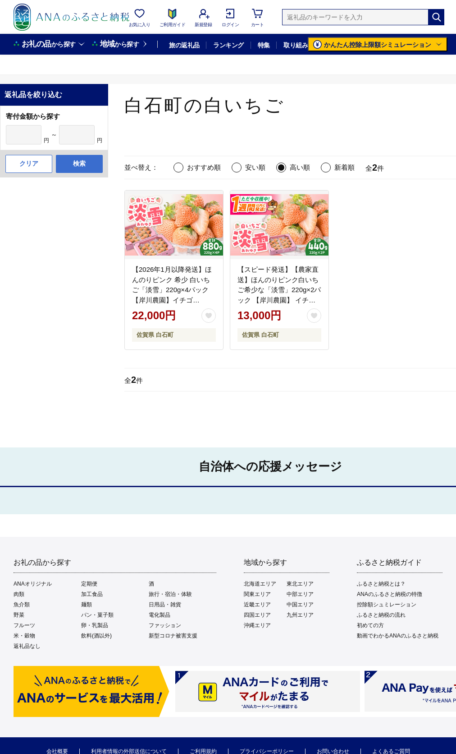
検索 (79, 163)
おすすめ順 (204, 167)
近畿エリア (257, 604)
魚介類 (22, 604)
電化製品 (159, 615)
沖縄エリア (257, 625)
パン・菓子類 (97, 615)
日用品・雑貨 (165, 604)
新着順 (344, 167)
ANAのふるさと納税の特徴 (389, 594)
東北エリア (300, 584)
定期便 (89, 584)
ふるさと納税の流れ (381, 615)
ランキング (228, 45)
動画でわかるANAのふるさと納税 (397, 636)
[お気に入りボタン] (208, 315)
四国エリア (257, 615)
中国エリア (300, 604)
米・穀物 (24, 636)
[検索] (436, 17)
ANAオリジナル (33, 584)
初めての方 (370, 625)
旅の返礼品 (184, 45)
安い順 (255, 167)
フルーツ (24, 625)
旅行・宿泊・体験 (170, 594)
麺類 (86, 604)
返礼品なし (27, 646)
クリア (28, 163)
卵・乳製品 (94, 625)
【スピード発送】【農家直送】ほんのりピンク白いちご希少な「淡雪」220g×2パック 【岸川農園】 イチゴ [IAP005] (279, 289)
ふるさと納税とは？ (381, 584)
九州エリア (300, 615)
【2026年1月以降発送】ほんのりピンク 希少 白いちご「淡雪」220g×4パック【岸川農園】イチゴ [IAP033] (172, 289)
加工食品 (92, 594)
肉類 (19, 594)
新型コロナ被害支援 (173, 636)
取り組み (295, 45)
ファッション (165, 625)
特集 (264, 45)
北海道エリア (260, 584)
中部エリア (300, 594)
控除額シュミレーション (386, 604)
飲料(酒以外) (96, 636)
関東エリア (257, 594)
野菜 (19, 615)
